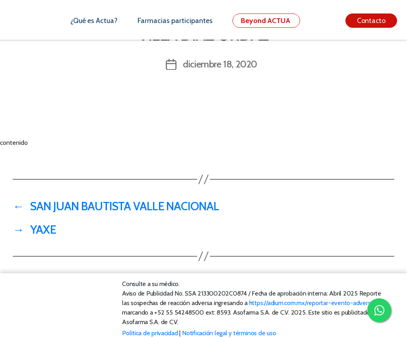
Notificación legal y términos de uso (229, 333)
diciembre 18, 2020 (220, 64)
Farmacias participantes (175, 20)
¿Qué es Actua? (94, 20)
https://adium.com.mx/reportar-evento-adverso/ (312, 303)
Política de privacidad (150, 333)
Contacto (371, 20)
